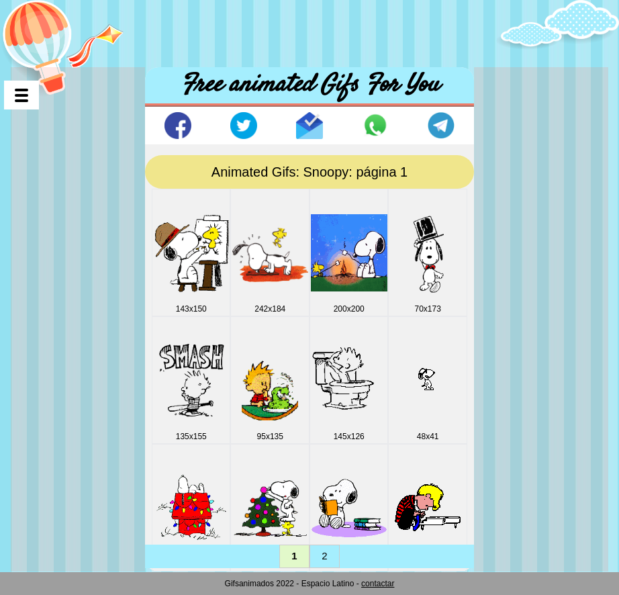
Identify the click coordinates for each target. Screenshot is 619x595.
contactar (377, 583)
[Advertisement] (309, 30)
